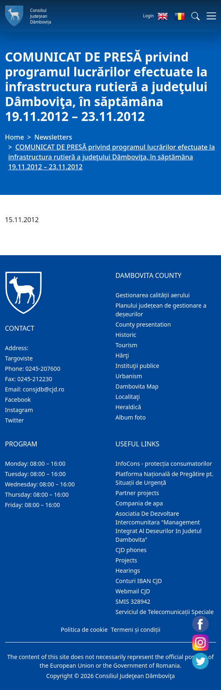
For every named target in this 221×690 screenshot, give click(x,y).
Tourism (126, 345)
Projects (126, 560)
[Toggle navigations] (209, 15)
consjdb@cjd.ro (43, 389)
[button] (195, 16)
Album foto (130, 417)
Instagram (19, 410)
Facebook (18, 399)
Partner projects (137, 493)
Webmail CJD (132, 591)
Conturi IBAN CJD (138, 581)
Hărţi (122, 355)
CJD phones (131, 550)
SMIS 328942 (132, 601)
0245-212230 (34, 379)
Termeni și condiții (135, 629)
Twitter (14, 420)
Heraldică (128, 407)
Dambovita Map (136, 386)
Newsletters (53, 137)
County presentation (143, 324)
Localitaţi (127, 397)
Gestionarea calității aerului (152, 295)
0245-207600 (43, 368)
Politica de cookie (84, 629)
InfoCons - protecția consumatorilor (163, 463)
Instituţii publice (137, 366)
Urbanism (128, 376)
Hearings (127, 570)
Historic (125, 335)
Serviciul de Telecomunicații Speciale (164, 612)
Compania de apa (139, 503)
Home (14, 137)
